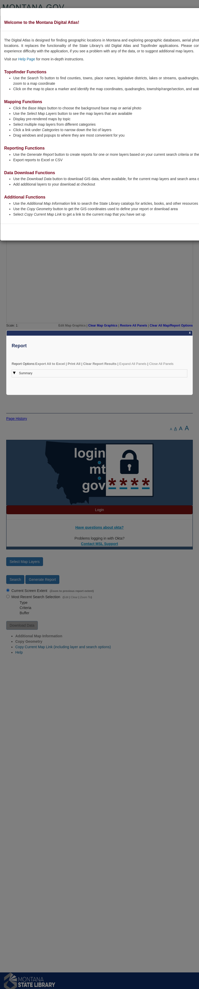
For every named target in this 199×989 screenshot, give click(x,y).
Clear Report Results (100, 364)
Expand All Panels (132, 364)
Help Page (26, 59)
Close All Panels (161, 364)
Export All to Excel (50, 364)
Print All (74, 364)
